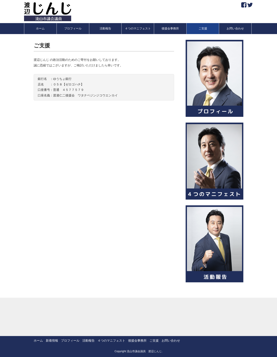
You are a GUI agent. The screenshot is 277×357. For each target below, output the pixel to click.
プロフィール (73, 28)
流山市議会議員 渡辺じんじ (144, 351)
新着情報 (52, 340)
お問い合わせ (235, 28)
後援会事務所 (170, 28)
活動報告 (105, 28)
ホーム (40, 28)
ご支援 (203, 28)
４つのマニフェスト (138, 28)
